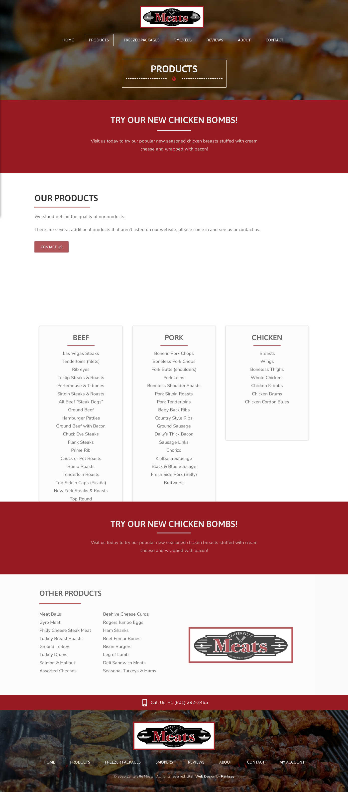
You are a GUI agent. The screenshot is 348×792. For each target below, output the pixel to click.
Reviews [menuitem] (215, 40)
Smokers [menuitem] (183, 40)
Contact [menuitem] (274, 40)
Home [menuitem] (68, 40)
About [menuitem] (244, 40)
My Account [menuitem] (292, 762)
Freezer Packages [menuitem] (141, 40)
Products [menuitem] (99, 40)
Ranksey (227, 776)
